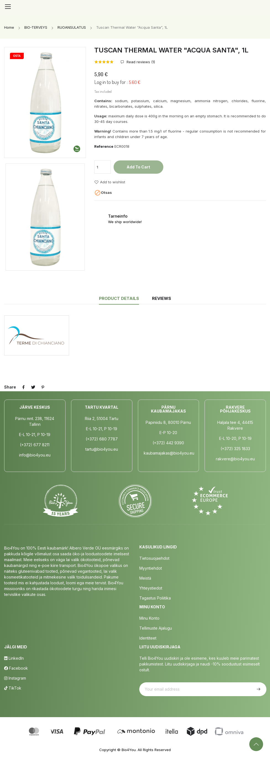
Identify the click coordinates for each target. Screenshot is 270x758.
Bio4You (129, 750)
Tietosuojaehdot (154, 558)
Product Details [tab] (118, 298)
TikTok (12, 688)
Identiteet (147, 638)
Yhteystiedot (150, 588)
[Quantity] (102, 167)
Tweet (34, 387)
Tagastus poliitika (155, 598)
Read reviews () (140, 62)
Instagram (15, 678)
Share (24, 387)
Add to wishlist (109, 182)
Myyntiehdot (150, 568)
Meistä (145, 578)
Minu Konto (149, 618)
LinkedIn (14, 658)
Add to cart (138, 167)
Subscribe (257, 689)
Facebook (16, 668)
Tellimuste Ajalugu (155, 628)
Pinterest (44, 387)
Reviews (162, 298)
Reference (103, 146)
